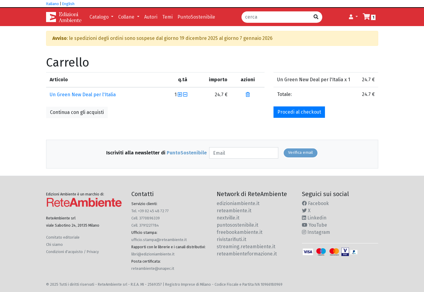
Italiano (52, 3)
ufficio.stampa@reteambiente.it (159, 239)
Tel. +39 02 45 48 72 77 (150, 211)
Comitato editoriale (63, 237)
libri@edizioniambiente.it (152, 254)
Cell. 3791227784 (145, 225)
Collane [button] (127, 17)
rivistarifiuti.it (231, 239)
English (68, 3)
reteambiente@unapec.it (152, 268)
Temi (167, 17)
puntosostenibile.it (237, 225)
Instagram (316, 232)
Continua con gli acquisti (77, 112)
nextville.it (228, 218)
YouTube (314, 225)
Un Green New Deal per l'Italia (83, 94)
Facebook (315, 203)
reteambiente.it (234, 210)
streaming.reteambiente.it (246, 246)
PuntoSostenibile (196, 17)
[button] (353, 17)
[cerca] (275, 17)
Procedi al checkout (299, 112)
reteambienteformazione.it (247, 254)
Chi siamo (54, 244)
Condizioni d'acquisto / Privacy (72, 251)
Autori (150, 17)
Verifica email (300, 152)
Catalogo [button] (99, 17)
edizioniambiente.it (238, 203)
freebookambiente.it (239, 232)
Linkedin (314, 218)
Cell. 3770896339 (145, 218)
